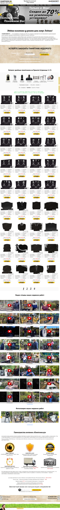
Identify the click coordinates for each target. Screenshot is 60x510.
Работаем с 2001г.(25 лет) (6, 3)
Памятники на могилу (5, 2)
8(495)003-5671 (52, 497)
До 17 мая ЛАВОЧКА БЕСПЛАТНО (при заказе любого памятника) (16, 507)
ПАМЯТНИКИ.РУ (6, 1)
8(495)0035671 (53, 1)
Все (19, 87)
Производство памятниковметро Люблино (30, 1)
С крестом (33, 87)
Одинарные (23, 87)
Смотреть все (30, 404)
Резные (37, 87)
